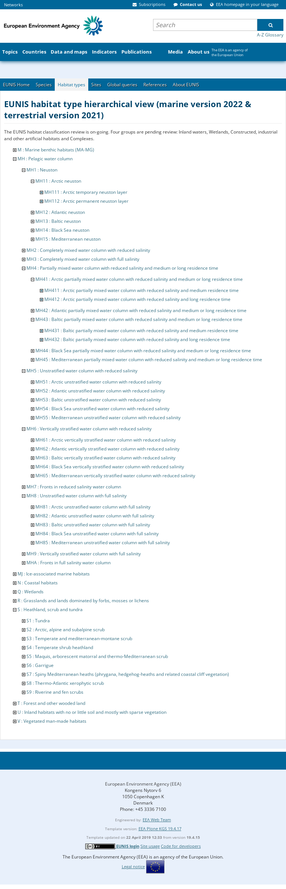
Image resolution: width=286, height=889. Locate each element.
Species (44, 84)
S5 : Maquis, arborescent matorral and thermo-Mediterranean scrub (97, 656)
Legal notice (133, 866)
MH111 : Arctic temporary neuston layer (85, 192)
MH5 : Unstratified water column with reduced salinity (81, 371)
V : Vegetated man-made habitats (52, 721)
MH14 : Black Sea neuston (62, 230)
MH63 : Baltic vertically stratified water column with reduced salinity (105, 458)
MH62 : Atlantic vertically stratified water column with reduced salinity (107, 449)
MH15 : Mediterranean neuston (68, 239)
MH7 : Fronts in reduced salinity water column (73, 487)
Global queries (122, 84)
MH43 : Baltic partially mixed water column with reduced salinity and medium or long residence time (138, 319)
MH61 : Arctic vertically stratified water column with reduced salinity (105, 440)
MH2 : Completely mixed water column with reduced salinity (88, 250)
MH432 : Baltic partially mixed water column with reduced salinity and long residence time (137, 339)
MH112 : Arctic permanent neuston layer (86, 201)
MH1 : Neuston (41, 170)
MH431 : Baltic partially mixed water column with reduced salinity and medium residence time (141, 330)
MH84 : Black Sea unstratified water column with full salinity (97, 533)
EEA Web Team (157, 819)
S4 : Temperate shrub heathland (59, 647)
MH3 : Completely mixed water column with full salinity (82, 259)
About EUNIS (186, 84)
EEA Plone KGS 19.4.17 (160, 828)
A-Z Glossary (270, 35)
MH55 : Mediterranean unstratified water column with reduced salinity (108, 417)
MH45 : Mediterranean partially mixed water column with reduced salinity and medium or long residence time (148, 359)
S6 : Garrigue (40, 665)
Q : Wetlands (31, 591)
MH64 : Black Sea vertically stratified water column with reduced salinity (109, 466)
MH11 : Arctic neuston (58, 181)
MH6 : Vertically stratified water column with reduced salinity (89, 429)
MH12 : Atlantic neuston (60, 212)
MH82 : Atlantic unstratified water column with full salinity (94, 516)
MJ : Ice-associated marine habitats (54, 574)
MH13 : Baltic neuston (58, 221)
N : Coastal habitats (38, 583)
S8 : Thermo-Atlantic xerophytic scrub (65, 683)
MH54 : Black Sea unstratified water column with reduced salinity (102, 408)
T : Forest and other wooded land (51, 703)
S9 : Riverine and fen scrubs (54, 692)
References (155, 84)
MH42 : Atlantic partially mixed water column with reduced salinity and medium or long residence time (141, 310)
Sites (96, 84)
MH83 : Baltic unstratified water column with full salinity (92, 524)
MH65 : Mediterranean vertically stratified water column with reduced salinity (115, 475)
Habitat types (71, 84)
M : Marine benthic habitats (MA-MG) (56, 150)
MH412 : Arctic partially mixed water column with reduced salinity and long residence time (137, 299)
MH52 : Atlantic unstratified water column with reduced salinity (100, 391)
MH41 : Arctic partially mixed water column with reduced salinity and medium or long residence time (139, 279)
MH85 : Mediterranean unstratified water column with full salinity (102, 542)
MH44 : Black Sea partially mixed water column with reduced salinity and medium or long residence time (143, 350)
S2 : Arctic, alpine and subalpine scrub (65, 629)
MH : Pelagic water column (45, 158)
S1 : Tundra (38, 620)
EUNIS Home (16, 84)
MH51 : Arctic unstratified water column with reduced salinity (98, 382)
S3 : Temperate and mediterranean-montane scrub (79, 638)
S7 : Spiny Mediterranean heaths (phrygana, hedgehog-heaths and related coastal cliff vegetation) (127, 674)
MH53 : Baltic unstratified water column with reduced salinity (98, 400)
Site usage (150, 846)
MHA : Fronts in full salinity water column (68, 562)
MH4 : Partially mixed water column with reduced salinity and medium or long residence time (122, 268)
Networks (13, 4)
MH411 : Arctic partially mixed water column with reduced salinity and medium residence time (141, 290)
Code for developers (181, 846)
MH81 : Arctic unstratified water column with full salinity (92, 507)
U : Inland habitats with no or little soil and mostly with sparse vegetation (92, 712)
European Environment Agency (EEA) (143, 784)
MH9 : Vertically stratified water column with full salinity (83, 554)
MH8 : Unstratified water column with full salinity (76, 495)
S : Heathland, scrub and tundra (50, 609)
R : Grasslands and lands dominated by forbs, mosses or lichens (83, 600)
